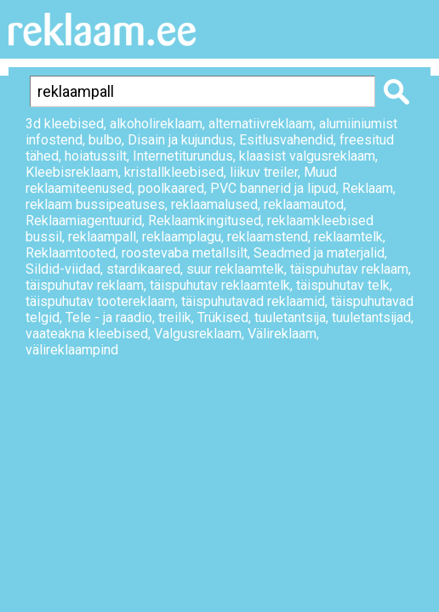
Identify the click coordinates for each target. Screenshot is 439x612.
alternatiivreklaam (260, 124)
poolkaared (171, 188)
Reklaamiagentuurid (84, 220)
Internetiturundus (183, 156)
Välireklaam (282, 334)
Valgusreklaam (198, 334)
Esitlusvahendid (286, 140)
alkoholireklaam (156, 124)
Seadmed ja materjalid (319, 253)
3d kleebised (65, 124)
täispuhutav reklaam (349, 269)
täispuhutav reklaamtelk (220, 285)
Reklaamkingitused (204, 220)
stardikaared (143, 269)
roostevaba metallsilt (185, 253)
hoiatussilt (96, 156)
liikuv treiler (264, 172)
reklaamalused (214, 204)
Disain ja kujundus (180, 140)
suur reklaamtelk (235, 269)
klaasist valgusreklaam (307, 156)
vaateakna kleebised (87, 334)
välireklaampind (72, 350)
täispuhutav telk (343, 285)
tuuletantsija (290, 317)
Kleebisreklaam (72, 172)
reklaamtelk (348, 237)
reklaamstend (267, 237)
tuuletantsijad (371, 317)
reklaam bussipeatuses (95, 204)
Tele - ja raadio (109, 317)
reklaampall (102, 237)
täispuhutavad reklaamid (253, 301)
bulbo (105, 140)
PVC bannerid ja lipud (273, 188)
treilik (174, 317)
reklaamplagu (181, 237)
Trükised (222, 317)
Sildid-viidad (63, 269)
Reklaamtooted (71, 253)
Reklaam (367, 188)
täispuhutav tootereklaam (100, 301)
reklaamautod (304, 204)
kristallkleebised (174, 172)
